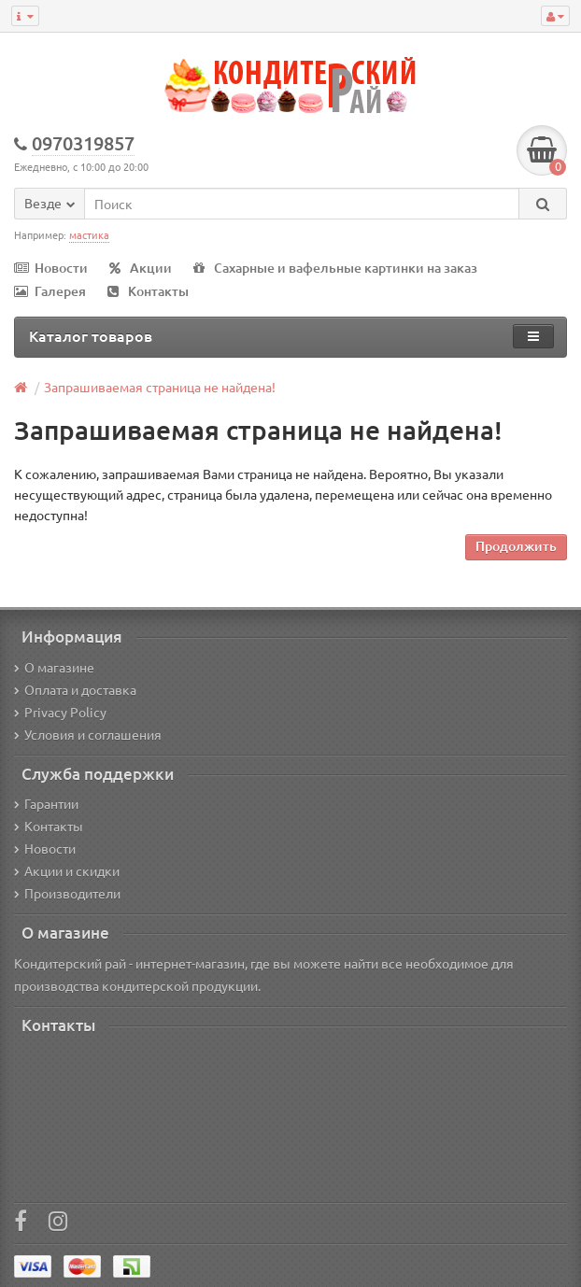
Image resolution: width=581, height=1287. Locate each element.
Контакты (148, 291)
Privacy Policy (60, 711)
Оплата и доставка (75, 689)
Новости (51, 267)
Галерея (50, 291)
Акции (140, 267)
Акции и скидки (67, 870)
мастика (89, 234)
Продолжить (516, 546)
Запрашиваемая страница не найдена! (160, 386)
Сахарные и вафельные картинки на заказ (335, 267)
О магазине (54, 666)
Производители (67, 892)
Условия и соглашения (88, 734)
